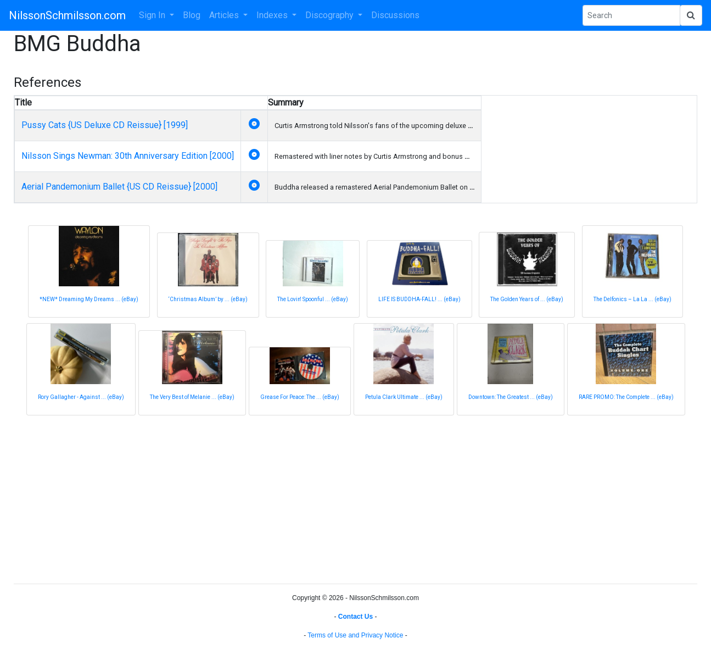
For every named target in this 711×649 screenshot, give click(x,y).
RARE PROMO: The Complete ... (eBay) (626, 397)
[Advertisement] (343, 498)
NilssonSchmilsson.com (67, 15)
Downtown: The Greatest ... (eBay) (510, 397)
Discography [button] (330, 15)
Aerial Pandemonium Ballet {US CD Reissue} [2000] (119, 186)
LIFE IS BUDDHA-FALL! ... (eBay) (419, 299)
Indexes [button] (273, 15)
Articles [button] (225, 15)
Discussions (395, 15)
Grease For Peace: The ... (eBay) (299, 397)
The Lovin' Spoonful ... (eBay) (312, 299)
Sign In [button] (153, 15)
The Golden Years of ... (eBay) (526, 299)
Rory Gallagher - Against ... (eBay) (81, 397)
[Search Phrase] (631, 15)
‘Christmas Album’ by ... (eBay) (208, 299)
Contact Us (355, 616)
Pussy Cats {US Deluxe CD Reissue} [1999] (104, 125)
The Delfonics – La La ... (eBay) (632, 299)
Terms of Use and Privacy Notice (355, 635)
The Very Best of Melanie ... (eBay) (192, 397)
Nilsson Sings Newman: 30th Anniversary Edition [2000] (127, 156)
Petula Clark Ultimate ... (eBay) (404, 397)
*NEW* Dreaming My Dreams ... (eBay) (89, 299)
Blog (191, 15)
